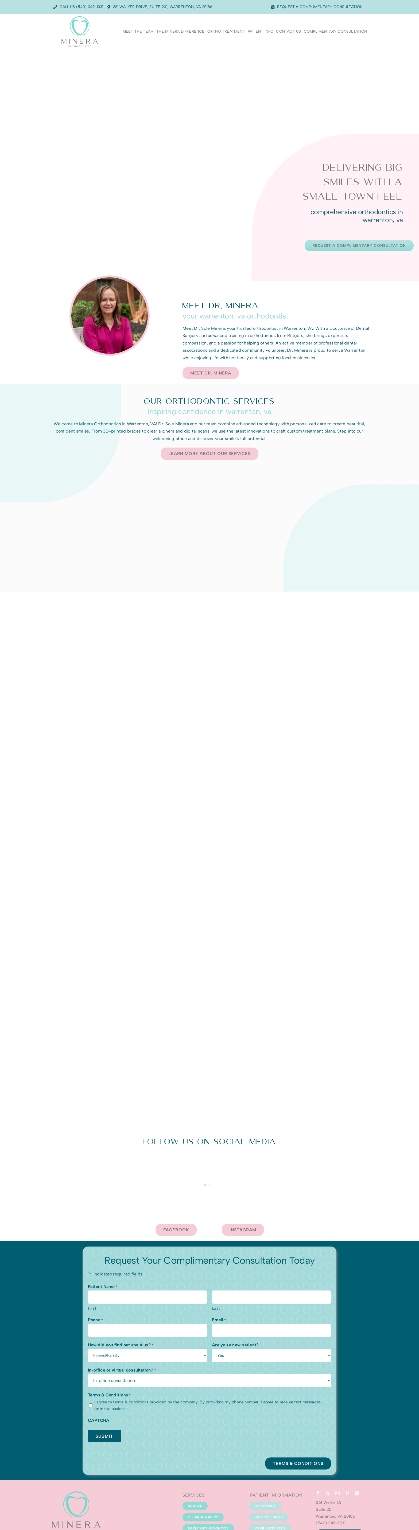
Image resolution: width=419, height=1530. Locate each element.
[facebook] (318, 1493)
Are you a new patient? (235, 1344)
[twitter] (328, 1493)
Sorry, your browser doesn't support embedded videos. (209, 130)
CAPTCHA (99, 1420)
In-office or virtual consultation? (122, 1370)
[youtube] (357, 1493)
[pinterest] (347, 1493)
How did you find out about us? (120, 1345)
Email (219, 1320)
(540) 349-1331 (331, 1523)
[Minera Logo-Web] (79, 16)
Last (216, 1308)
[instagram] (337, 1493)
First (92, 1308)
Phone (95, 1320)
